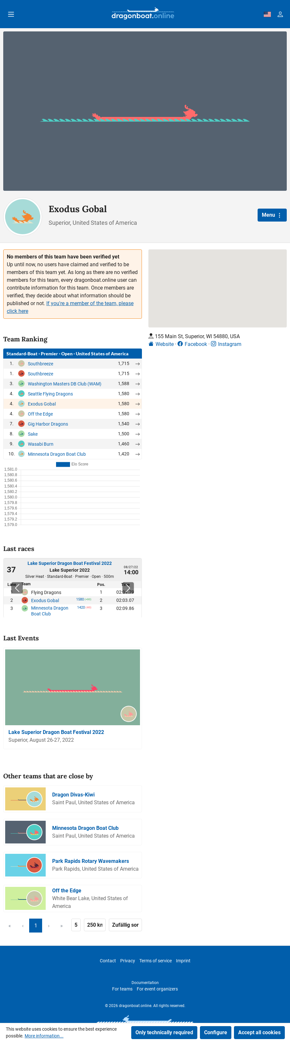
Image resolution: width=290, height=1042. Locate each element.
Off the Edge (40, 414)
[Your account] (280, 14)
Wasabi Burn (40, 444)
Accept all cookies (259, 1032)
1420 (81, 609)
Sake (33, 434)
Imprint (183, 960)
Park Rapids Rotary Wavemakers (90, 861)
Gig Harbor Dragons (48, 424)
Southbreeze (40, 363)
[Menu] (11, 14)
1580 (80, 600)
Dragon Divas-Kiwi (73, 795)
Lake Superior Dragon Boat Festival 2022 (70, 563)
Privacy (127, 960)
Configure (215, 1032)
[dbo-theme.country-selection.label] (267, 14)
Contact (108, 960)
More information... (44, 1035)
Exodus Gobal (42, 403)
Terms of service (155, 960)
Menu (272, 215)
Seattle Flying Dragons (50, 393)
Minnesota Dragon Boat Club (57, 454)
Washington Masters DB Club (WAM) (64, 383)
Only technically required (164, 1032)
